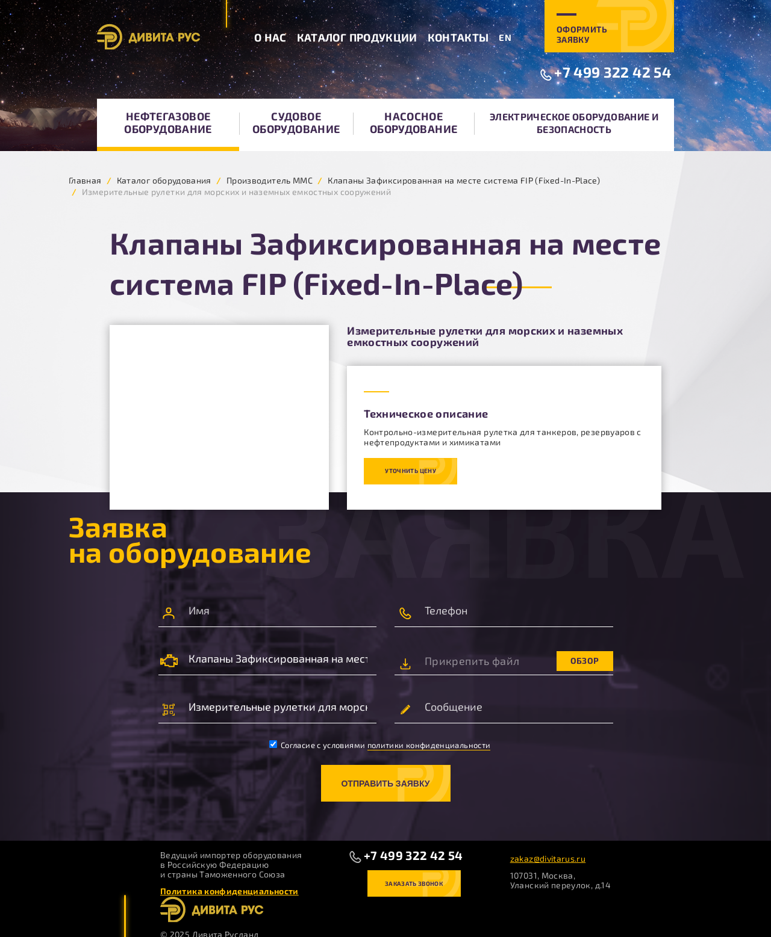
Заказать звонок (414, 883)
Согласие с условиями (380, 745)
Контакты (458, 37)
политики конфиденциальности (429, 745)
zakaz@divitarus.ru (547, 858)
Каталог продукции (357, 37)
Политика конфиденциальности (229, 891)
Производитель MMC (269, 180)
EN (505, 37)
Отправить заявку (385, 783)
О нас (270, 37)
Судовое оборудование (296, 122)
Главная (85, 180)
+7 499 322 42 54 (612, 72)
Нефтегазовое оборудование (167, 122)
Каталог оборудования (164, 180)
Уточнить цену (410, 470)
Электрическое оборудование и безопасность (574, 123)
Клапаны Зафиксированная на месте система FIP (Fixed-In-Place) (464, 180)
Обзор (584, 660)
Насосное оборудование (413, 122)
